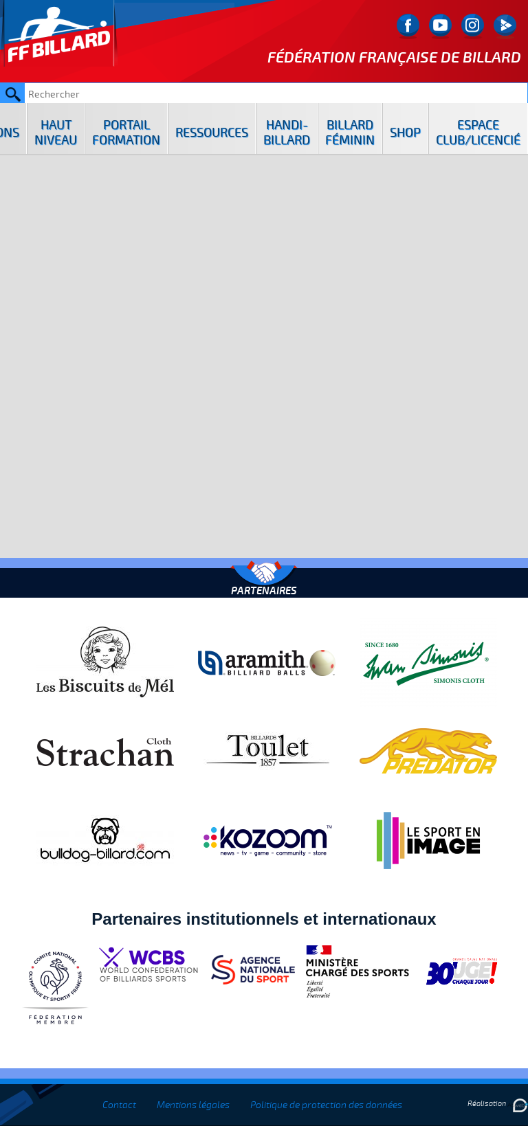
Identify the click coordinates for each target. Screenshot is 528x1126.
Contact (119, 1105)
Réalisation (498, 1103)
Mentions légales (193, 1105)
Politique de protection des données (326, 1105)
